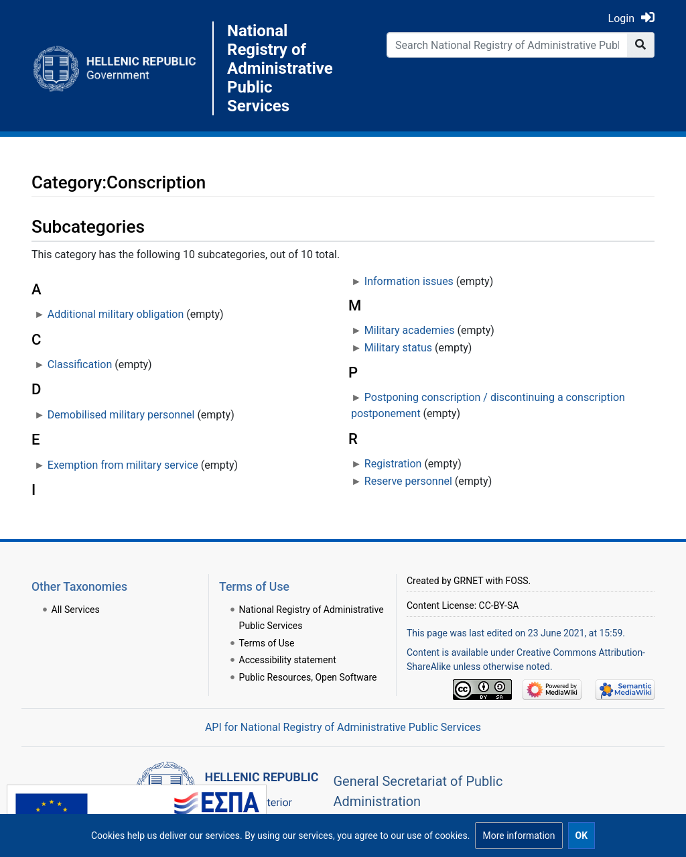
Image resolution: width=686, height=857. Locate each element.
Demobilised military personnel (121, 414)
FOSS (517, 580)
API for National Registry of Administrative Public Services (343, 727)
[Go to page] (641, 45)
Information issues (409, 281)
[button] (518, 835)
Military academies (409, 330)
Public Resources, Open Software (308, 677)
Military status (398, 347)
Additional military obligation (116, 314)
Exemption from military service (123, 465)
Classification (80, 364)
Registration (393, 463)
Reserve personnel (408, 481)
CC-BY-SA (499, 605)
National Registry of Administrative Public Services (280, 68)
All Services (76, 609)
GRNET (468, 580)
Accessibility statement (287, 659)
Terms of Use (267, 643)
